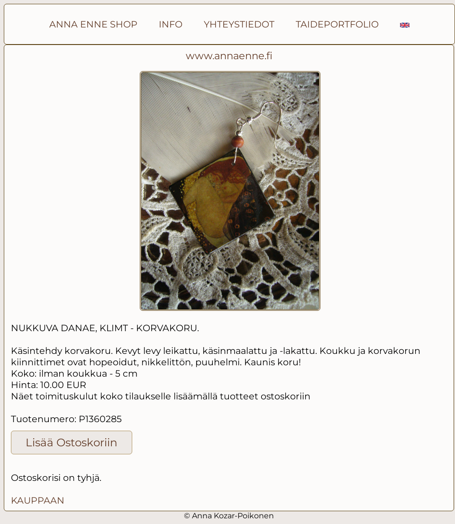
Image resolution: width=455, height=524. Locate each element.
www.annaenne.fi (229, 56)
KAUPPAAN (37, 500)
